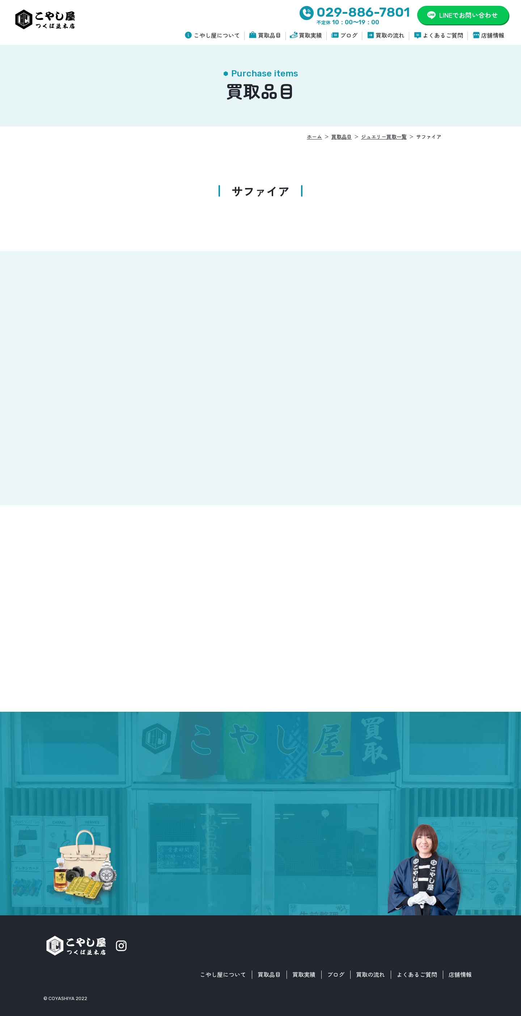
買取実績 (310, 35)
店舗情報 (492, 35)
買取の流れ (390, 35)
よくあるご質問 (443, 35)
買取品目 (269, 35)
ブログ (348, 35)
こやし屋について (217, 35)
